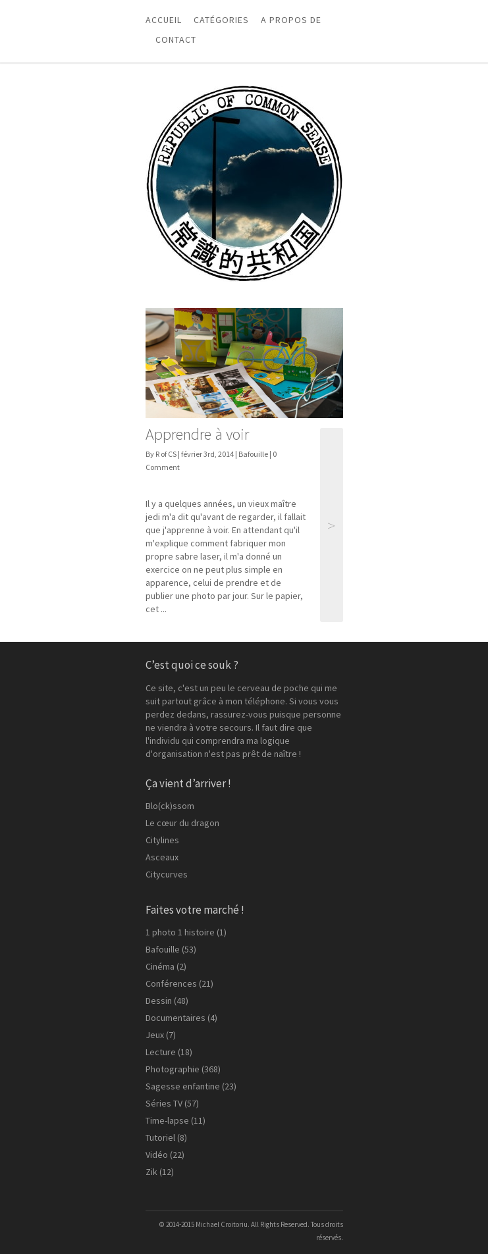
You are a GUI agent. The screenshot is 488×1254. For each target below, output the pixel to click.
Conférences (171, 983)
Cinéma (160, 966)
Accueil (164, 20)
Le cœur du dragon (182, 823)
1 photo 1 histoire (180, 932)
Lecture (161, 1052)
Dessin (159, 1000)
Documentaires (175, 1018)
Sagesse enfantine (183, 1086)
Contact (175, 39)
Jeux (155, 1035)
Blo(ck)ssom (170, 806)
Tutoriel (160, 1137)
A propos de (291, 20)
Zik (151, 1172)
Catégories (221, 20)
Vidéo (157, 1155)
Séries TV (164, 1103)
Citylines (162, 840)
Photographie (173, 1069)
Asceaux (162, 857)
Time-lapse (167, 1120)
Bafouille (253, 454)
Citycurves (167, 874)
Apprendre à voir (197, 434)
